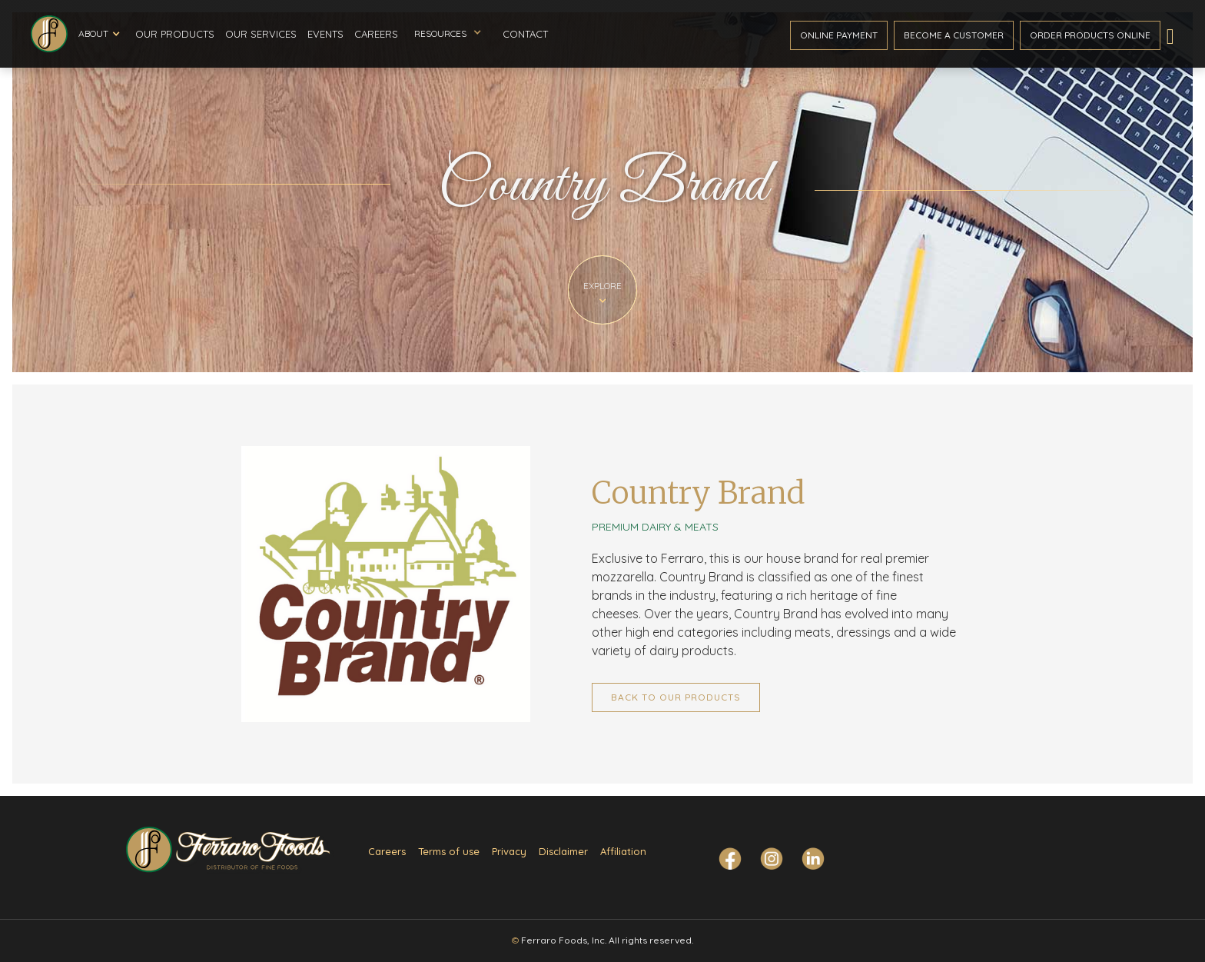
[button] (99, 33)
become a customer (954, 35)
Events (325, 34)
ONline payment (839, 35)
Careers (376, 34)
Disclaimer (563, 851)
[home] (49, 33)
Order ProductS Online (1090, 35)
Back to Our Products (676, 697)
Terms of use (449, 851)
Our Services (261, 34)
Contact (525, 34)
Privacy (509, 851)
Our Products (174, 34)
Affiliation (623, 851)
